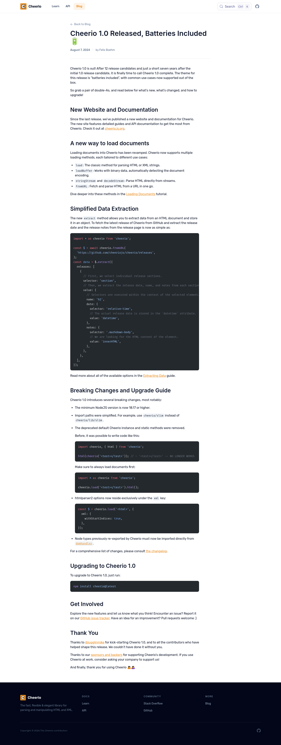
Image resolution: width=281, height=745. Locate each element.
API (68, 6)
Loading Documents (140, 194)
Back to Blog (80, 24)
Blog (79, 6)
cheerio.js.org (114, 128)
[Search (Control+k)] (234, 6)
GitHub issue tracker (94, 618)
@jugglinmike (94, 642)
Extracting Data (154, 376)
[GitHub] (257, 6)
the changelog (156, 551)
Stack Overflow (153, 703)
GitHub (148, 710)
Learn (55, 6)
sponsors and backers (106, 655)
